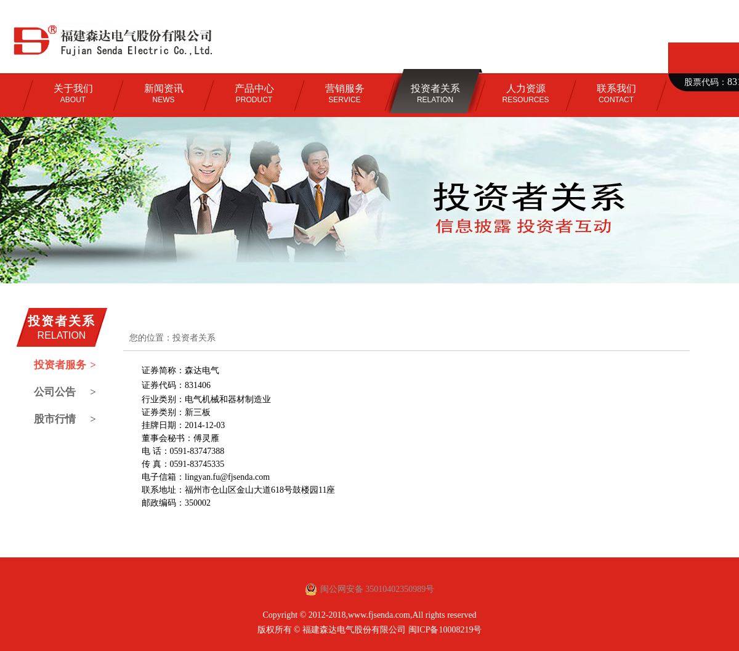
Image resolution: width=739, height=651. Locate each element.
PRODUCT (254, 93)
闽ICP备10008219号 (445, 629)
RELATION (435, 93)
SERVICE (345, 93)
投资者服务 (65, 365)
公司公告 (65, 392)
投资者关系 (194, 337)
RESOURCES (525, 93)
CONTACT (616, 93)
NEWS (164, 93)
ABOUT (73, 93)
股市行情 (65, 419)
